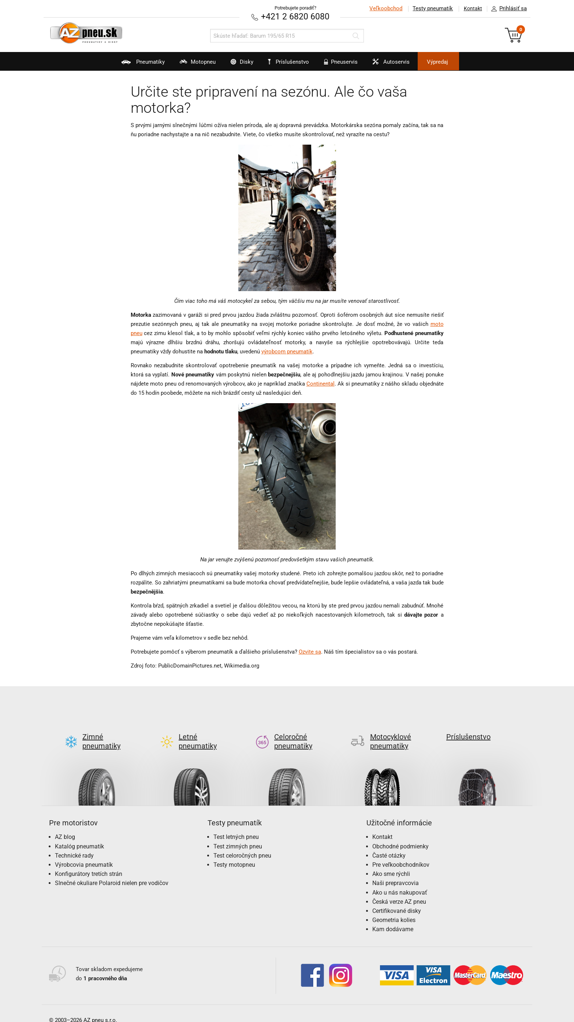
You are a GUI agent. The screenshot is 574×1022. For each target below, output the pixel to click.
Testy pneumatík (430, 8)
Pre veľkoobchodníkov (400, 852)
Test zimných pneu (237, 834)
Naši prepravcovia (395, 871)
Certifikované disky (396, 898)
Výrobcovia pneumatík (84, 852)
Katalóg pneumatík (79, 834)
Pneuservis (344, 64)
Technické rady (74, 843)
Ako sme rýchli (391, 862)
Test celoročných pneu (242, 843)
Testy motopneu (234, 852)
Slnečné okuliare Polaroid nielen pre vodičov (111, 871)
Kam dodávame (392, 917)
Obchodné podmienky (400, 834)
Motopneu (185, 64)
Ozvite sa (310, 651)
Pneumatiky (125, 64)
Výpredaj (453, 62)
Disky (234, 64)
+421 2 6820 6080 (295, 16)
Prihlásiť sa (507, 8)
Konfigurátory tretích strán (88, 862)
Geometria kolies (393, 908)
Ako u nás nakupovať (399, 880)
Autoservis (399, 64)
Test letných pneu (236, 825)
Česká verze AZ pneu (399, 889)
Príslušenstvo (291, 62)
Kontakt (471, 8)
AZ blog (65, 825)
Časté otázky (389, 843)
